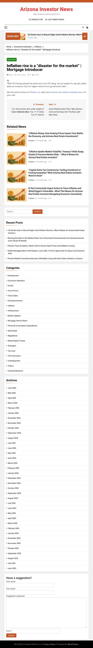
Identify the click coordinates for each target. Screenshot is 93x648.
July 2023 (12, 563)
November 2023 (14, 543)
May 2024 (12, 513)
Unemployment (14, 361)
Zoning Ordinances (15, 371)
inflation (33, 92)
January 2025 (13, 473)
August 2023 (13, 558)
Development (13, 276)
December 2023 (14, 538)
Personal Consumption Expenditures (22, 326)
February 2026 (13, 408)
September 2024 (14, 493)
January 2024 (13, 533)
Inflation (12, 59)
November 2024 (14, 483)
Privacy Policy (49, 644)
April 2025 (12, 458)
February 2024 (13, 528)
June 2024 (12, 508)
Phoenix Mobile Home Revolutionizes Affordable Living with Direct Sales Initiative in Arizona (45, 258)
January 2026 (13, 413)
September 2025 (14, 433)
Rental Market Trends (16, 341)
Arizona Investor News (46, 9)
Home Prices (13, 291)
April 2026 (12, 398)
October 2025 (13, 428)
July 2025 (12, 443)
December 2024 (14, 478)
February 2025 (13, 468)
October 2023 (13, 548)
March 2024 (12, 523)
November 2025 (14, 423)
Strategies (12, 346)
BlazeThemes (73, 644)
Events (10, 286)
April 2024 (12, 518)
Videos (11, 366)
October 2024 (13, 488)
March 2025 (12, 463)
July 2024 (12, 503)
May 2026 (12, 393)
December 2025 (14, 418)
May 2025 (12, 453)
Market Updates (14, 316)
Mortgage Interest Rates (17, 321)
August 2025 (13, 438)
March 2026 (12, 403)
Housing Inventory (15, 301)
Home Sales (13, 296)
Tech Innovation (14, 356)
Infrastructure (13, 311)
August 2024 (13, 498)
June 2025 (12, 448)
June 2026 (12, 388)
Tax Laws (11, 351)
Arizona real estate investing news (66, 92)
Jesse (11, 75)
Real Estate (12, 331)
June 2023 (12, 568)
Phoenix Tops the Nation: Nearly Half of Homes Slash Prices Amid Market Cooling (41, 246)
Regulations (12, 336)
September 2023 (14, 553)
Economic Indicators (16, 281)
